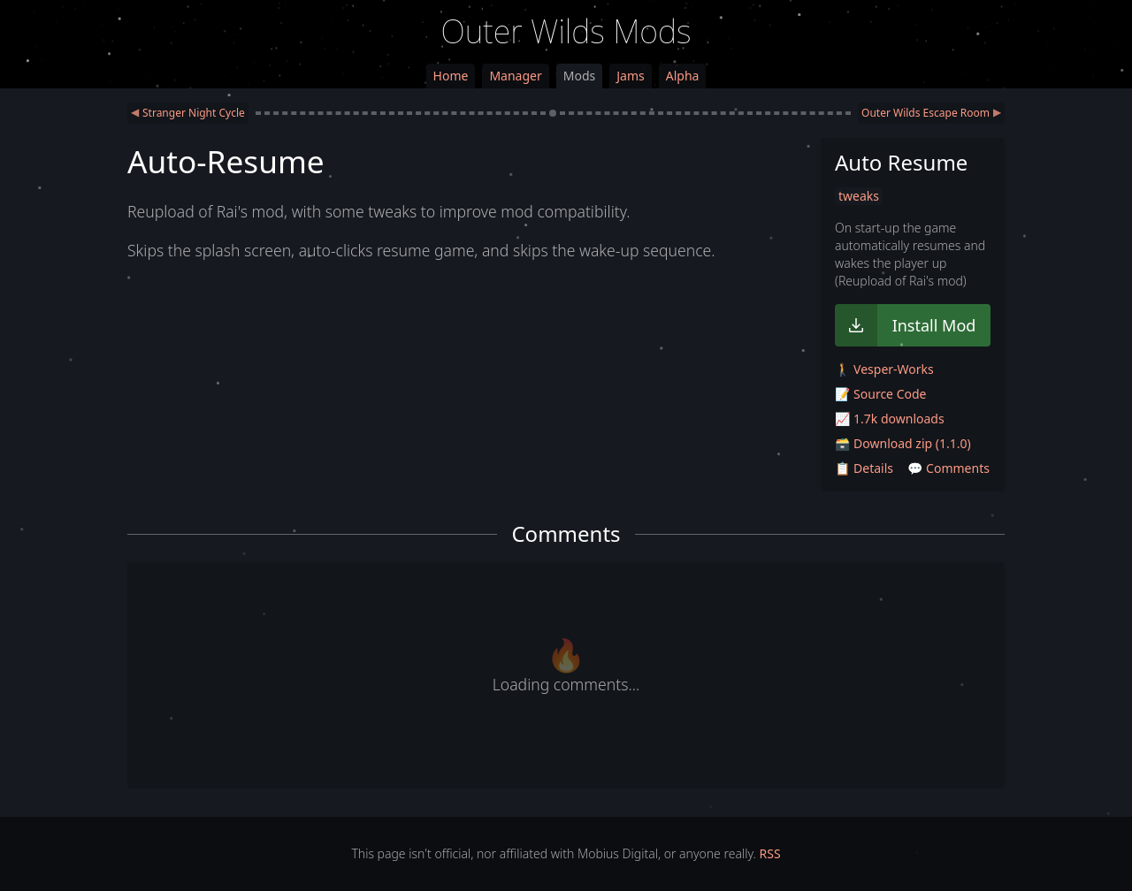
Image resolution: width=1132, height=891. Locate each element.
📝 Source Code (880, 393)
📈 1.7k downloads (890, 418)
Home (451, 75)
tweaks (858, 195)
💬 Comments (948, 468)
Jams (630, 75)
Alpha (683, 75)
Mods (579, 75)
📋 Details (864, 468)
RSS (770, 853)
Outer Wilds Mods (566, 31)
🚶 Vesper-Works (884, 369)
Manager (515, 75)
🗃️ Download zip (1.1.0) (903, 443)
